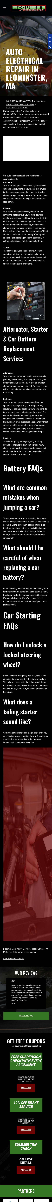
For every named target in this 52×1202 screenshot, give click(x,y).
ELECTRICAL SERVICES (17, 108)
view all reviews (26, 1015)
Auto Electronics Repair (13, 958)
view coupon (26, 1087)
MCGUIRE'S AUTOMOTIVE (18, 101)
